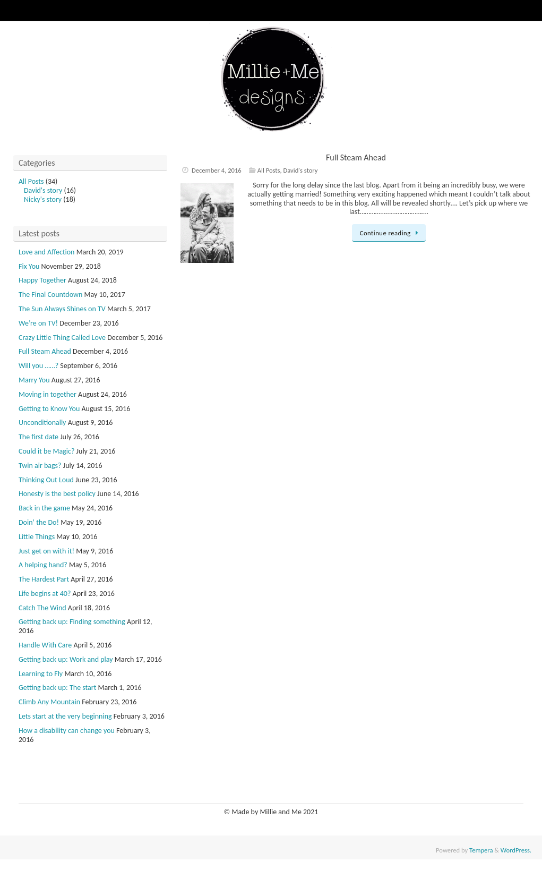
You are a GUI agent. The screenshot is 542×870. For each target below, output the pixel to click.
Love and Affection (46, 252)
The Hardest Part (44, 579)
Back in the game (44, 508)
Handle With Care (45, 645)
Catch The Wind (42, 607)
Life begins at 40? (45, 593)
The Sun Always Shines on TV (62, 308)
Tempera (481, 850)
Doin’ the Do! (39, 522)
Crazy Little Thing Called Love (62, 337)
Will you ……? (38, 365)
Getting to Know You (49, 408)
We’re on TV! (38, 323)
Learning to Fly (41, 673)
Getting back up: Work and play (66, 659)
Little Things (37, 536)
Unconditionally (42, 422)
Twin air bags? (40, 465)
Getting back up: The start (57, 687)
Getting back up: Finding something (72, 621)
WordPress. (516, 850)
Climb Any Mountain (49, 701)
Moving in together (47, 394)
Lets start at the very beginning (65, 716)
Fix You (29, 266)
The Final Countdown (50, 294)
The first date (38, 436)
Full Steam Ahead (356, 157)
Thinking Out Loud (46, 479)
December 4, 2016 (217, 170)
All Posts (268, 170)
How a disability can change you (67, 730)
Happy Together (42, 280)
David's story (300, 170)
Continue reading (391, 233)
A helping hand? (43, 564)
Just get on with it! (46, 551)
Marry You (34, 380)
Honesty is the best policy (57, 493)
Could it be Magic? (46, 451)
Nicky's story (43, 199)
